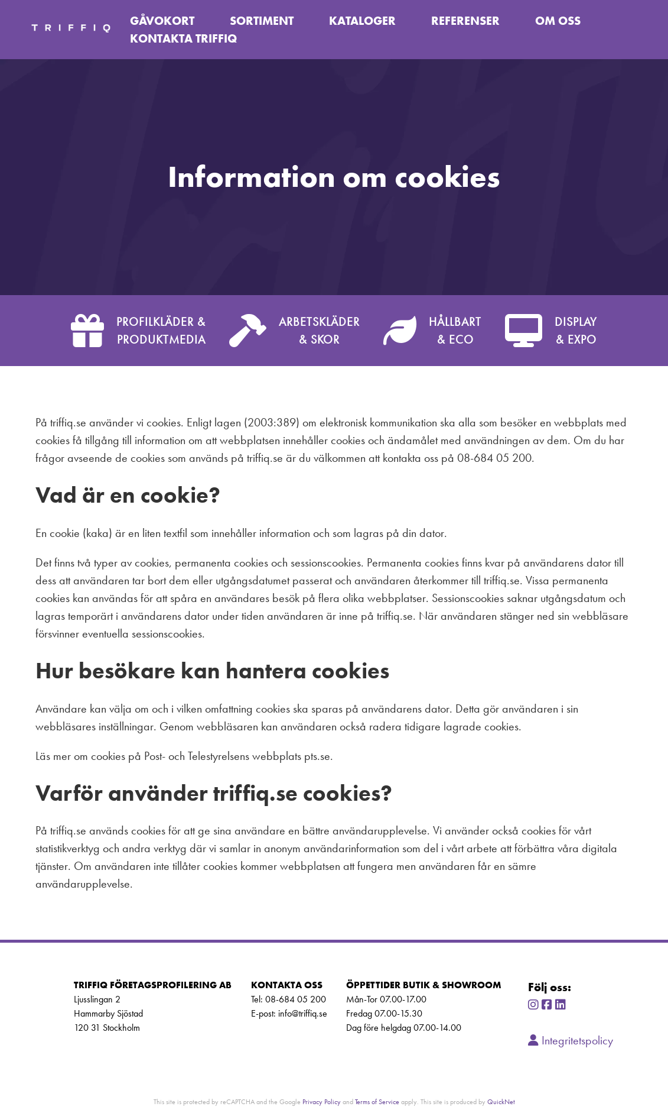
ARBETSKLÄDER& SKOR (294, 330)
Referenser (465, 21)
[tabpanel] (334, 177)
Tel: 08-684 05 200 (288, 999)
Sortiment (262, 21)
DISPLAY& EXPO (551, 330)
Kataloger (362, 21)
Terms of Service (377, 1101)
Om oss (558, 21)
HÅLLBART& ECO (432, 330)
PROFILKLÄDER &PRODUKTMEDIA (138, 330)
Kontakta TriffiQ (183, 38)
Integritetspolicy (570, 1040)
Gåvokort (162, 21)
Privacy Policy (321, 1101)
